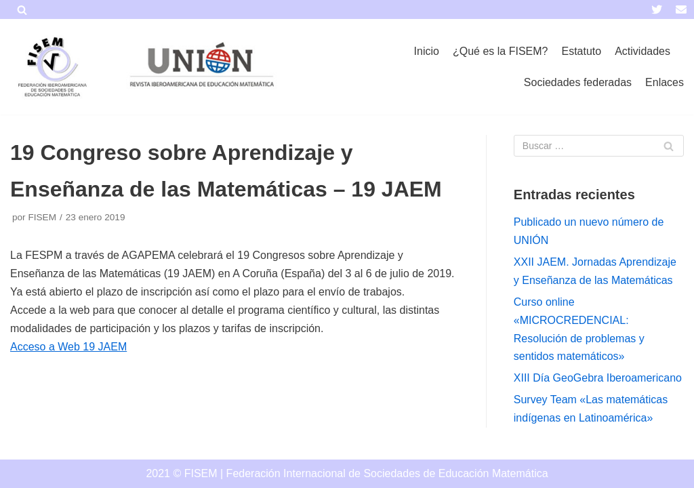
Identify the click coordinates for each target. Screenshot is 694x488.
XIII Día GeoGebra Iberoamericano (598, 378)
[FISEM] (50, 66)
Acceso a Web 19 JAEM (68, 346)
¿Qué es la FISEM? (500, 51)
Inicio (426, 51)
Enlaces (664, 82)
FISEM (42, 217)
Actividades (642, 51)
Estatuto (581, 51)
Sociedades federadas (578, 82)
